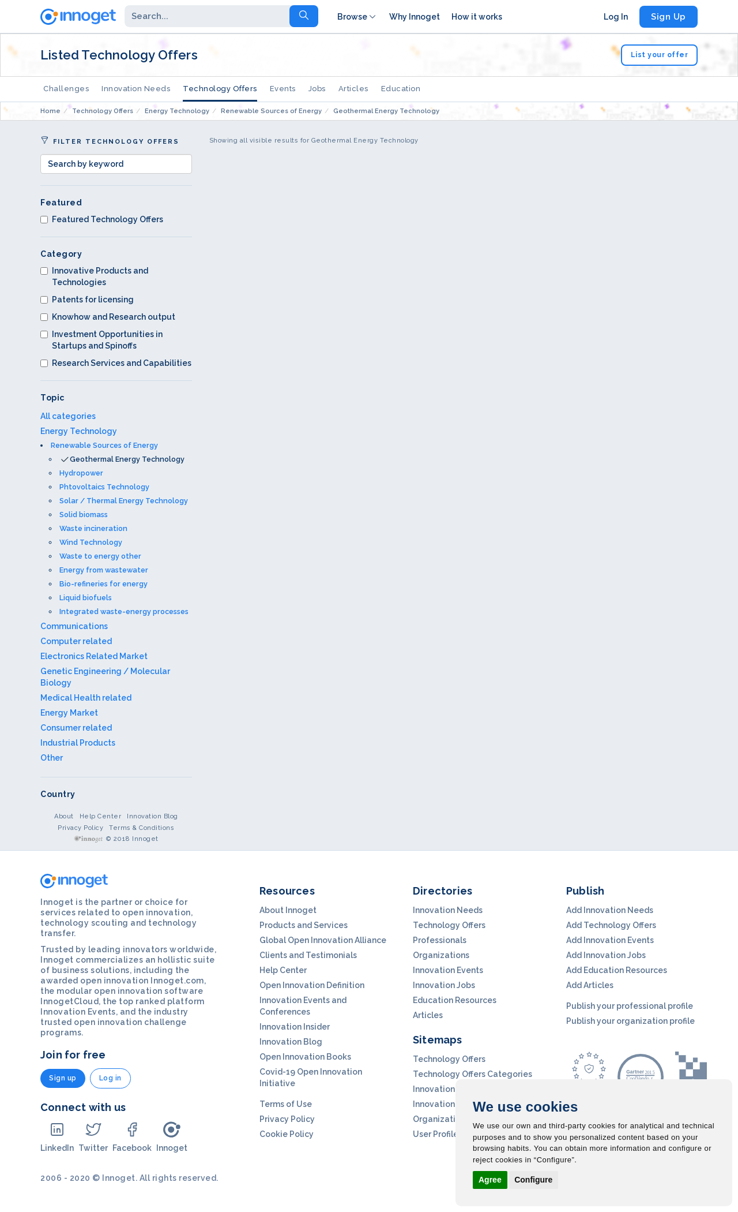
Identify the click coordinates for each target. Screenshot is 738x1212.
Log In (616, 16)
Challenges (66, 88)
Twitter (93, 1137)
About (64, 816)
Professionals (439, 940)
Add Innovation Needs (609, 910)
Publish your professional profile (629, 1006)
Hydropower (81, 473)
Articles (353, 88)
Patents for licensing (87, 299)
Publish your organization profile (630, 1021)
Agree (490, 1179)
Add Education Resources (616, 970)
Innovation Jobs (444, 985)
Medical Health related (85, 697)
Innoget (171, 1137)
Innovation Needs (135, 88)
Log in (110, 1078)
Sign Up (668, 17)
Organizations (441, 955)
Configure (533, 1179)
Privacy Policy (80, 828)
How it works (476, 16)
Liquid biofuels (85, 597)
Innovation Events (448, 970)
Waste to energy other (100, 556)
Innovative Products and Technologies (94, 276)
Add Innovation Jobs (606, 955)
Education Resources (454, 1000)
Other (51, 757)
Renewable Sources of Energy (104, 445)
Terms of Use (285, 1104)
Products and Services (303, 925)
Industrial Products (77, 742)
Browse (357, 17)
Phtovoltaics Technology (104, 486)
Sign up (63, 1078)
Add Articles (589, 985)
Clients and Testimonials (308, 955)
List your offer (659, 55)
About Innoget (288, 910)
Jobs (317, 88)
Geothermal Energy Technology (127, 459)
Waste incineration (93, 528)
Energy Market (69, 712)
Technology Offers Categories (472, 1074)
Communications (74, 626)
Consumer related (76, 727)
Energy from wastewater (103, 570)
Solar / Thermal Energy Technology (123, 500)
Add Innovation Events (610, 940)
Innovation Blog (152, 816)
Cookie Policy (286, 1134)
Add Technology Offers (611, 925)
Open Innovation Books (305, 1056)
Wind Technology (90, 542)
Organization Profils (452, 1119)
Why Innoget (414, 16)
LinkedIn (57, 1137)
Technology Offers (220, 88)
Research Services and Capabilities (115, 363)
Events (283, 88)
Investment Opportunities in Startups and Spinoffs (101, 340)
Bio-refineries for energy (103, 583)
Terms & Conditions (141, 828)
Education (401, 88)
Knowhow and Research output (107, 316)
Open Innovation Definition (311, 985)
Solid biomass (83, 514)
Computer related (76, 641)
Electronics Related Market (94, 656)
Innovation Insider (294, 1026)
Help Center (101, 816)
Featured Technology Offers (101, 219)
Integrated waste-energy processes (124, 611)
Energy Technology (78, 431)
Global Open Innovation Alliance (322, 940)
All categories (68, 416)
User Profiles (437, 1134)
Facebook (132, 1137)
